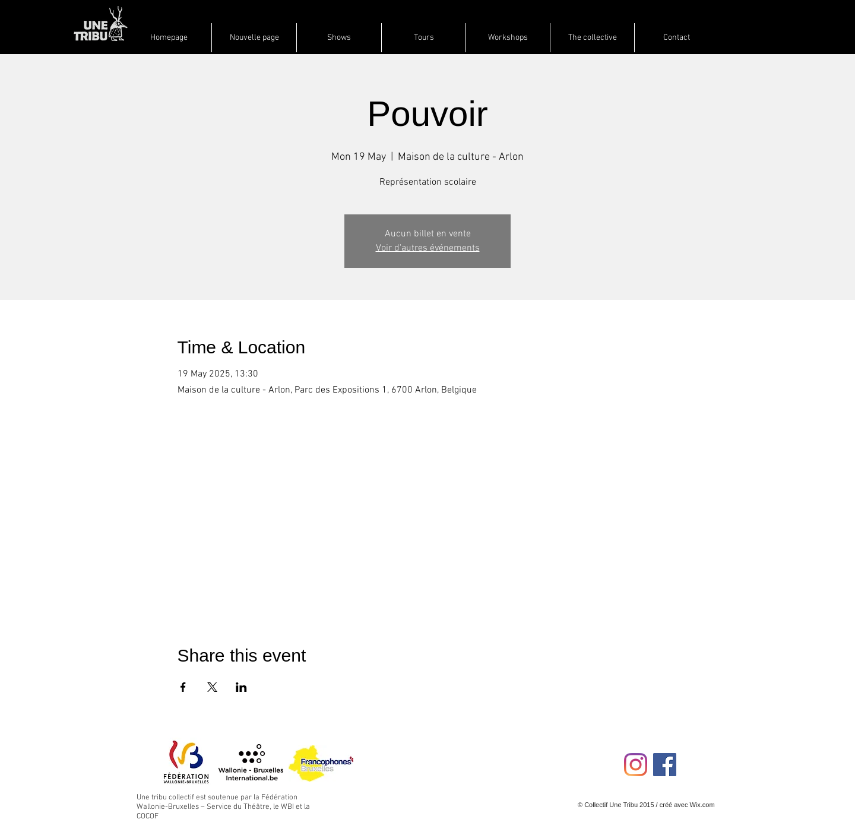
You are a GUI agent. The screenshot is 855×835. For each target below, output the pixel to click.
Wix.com (701, 804)
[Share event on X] (212, 687)
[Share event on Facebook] (183, 687)
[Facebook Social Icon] (664, 764)
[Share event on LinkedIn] (241, 687)
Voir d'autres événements (428, 248)
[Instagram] (635, 764)
